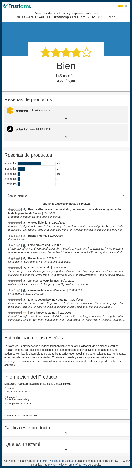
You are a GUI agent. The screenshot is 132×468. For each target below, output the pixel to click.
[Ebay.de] (25, 312)
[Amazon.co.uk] (24, 245)
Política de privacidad (62, 460)
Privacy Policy (56, 464)
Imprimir (42, 460)
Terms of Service (77, 464)
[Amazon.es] (24, 209)
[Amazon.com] (24, 222)
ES (122, 6)
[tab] (66, 118)
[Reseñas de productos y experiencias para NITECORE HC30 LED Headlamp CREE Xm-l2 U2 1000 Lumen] (14, 209)
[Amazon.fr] (24, 258)
